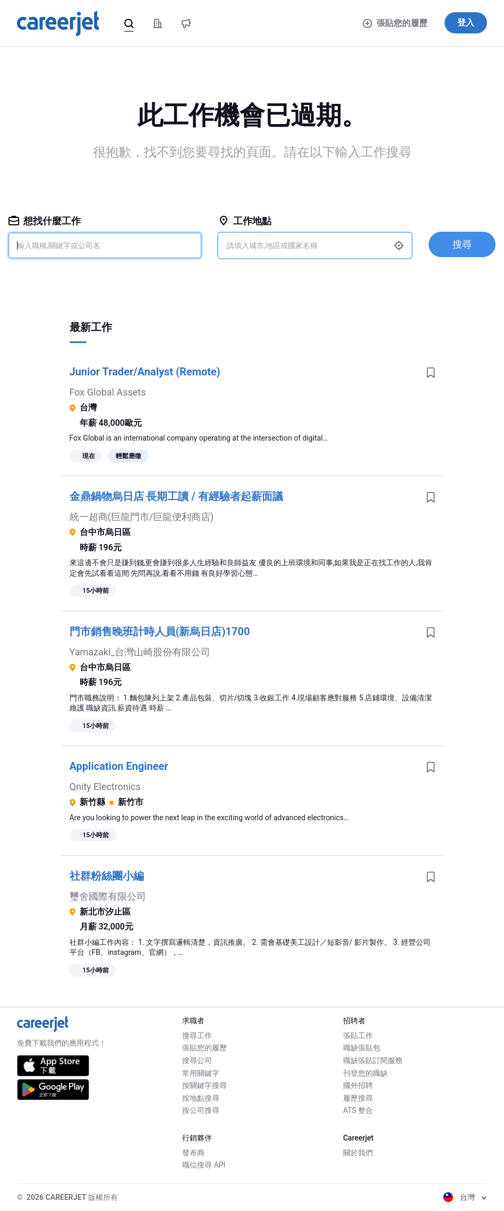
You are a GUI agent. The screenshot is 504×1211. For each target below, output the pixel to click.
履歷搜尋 (358, 1098)
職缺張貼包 (361, 1047)
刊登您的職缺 (365, 1073)
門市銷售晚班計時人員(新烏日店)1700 (160, 631)
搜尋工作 (197, 1035)
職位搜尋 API (203, 1165)
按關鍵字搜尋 (204, 1085)
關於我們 (358, 1152)
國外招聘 (358, 1085)
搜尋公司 (197, 1060)
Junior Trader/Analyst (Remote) (145, 371)
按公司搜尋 (200, 1110)
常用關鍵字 (200, 1073)
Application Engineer (119, 766)
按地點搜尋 (200, 1098)
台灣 (465, 1197)
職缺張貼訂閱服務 (373, 1060)
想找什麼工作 (44, 220)
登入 (465, 22)
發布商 (193, 1152)
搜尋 (462, 244)
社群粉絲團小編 (107, 876)
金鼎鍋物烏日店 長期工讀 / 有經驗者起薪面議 (176, 496)
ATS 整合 (358, 1110)
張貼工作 (358, 1035)
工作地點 (244, 220)
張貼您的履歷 (395, 23)
